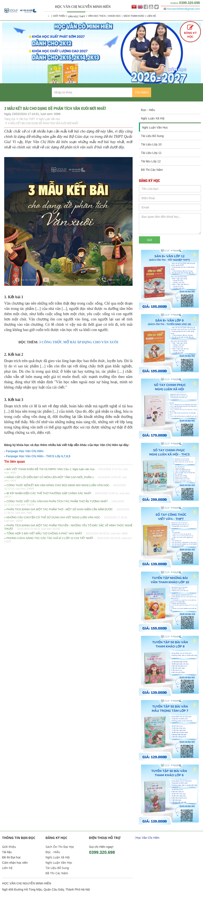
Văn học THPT (76, 16)
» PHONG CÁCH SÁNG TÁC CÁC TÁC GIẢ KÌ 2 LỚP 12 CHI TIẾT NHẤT (68, 540)
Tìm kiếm (142, 92)
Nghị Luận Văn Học (49, 119)
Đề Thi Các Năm (152, 169)
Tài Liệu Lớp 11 (151, 153)
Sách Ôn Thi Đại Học (60, 847)
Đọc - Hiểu (148, 110)
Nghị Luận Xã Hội (152, 118)
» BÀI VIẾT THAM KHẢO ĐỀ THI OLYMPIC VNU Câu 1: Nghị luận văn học (66, 471)
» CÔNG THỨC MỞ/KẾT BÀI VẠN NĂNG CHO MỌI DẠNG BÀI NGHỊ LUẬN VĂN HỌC (65, 487)
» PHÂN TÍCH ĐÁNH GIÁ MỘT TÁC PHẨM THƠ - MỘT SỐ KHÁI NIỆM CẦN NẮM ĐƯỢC (66, 511)
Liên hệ (151, 16)
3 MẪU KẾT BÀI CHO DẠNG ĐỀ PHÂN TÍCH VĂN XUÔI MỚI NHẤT (43, 123)
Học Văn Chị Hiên (147, 837)
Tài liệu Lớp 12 (151, 161)
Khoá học (114, 16)
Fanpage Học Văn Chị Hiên (25, 451)
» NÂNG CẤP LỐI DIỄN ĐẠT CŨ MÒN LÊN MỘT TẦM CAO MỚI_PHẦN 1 (65, 479)
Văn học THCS (97, 16)
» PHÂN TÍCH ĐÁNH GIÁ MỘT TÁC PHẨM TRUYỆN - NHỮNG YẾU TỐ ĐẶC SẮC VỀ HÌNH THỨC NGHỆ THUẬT (68, 527)
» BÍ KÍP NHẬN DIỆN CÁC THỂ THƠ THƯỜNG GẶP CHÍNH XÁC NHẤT (67, 495)
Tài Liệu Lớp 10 (151, 144)
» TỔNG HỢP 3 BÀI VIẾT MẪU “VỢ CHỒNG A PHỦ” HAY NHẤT (66, 533)
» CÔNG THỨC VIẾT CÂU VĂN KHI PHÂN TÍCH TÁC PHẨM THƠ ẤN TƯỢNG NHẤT (64, 503)
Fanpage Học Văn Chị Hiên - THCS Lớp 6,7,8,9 (37, 456)
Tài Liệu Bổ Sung (152, 136)
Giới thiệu (59, 16)
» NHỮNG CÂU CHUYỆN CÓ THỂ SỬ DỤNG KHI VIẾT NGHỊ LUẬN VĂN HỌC (66, 519)
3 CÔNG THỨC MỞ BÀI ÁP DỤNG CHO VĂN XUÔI (78, 342)
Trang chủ (9, 119)
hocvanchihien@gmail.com (183, 8)
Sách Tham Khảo (134, 16)
